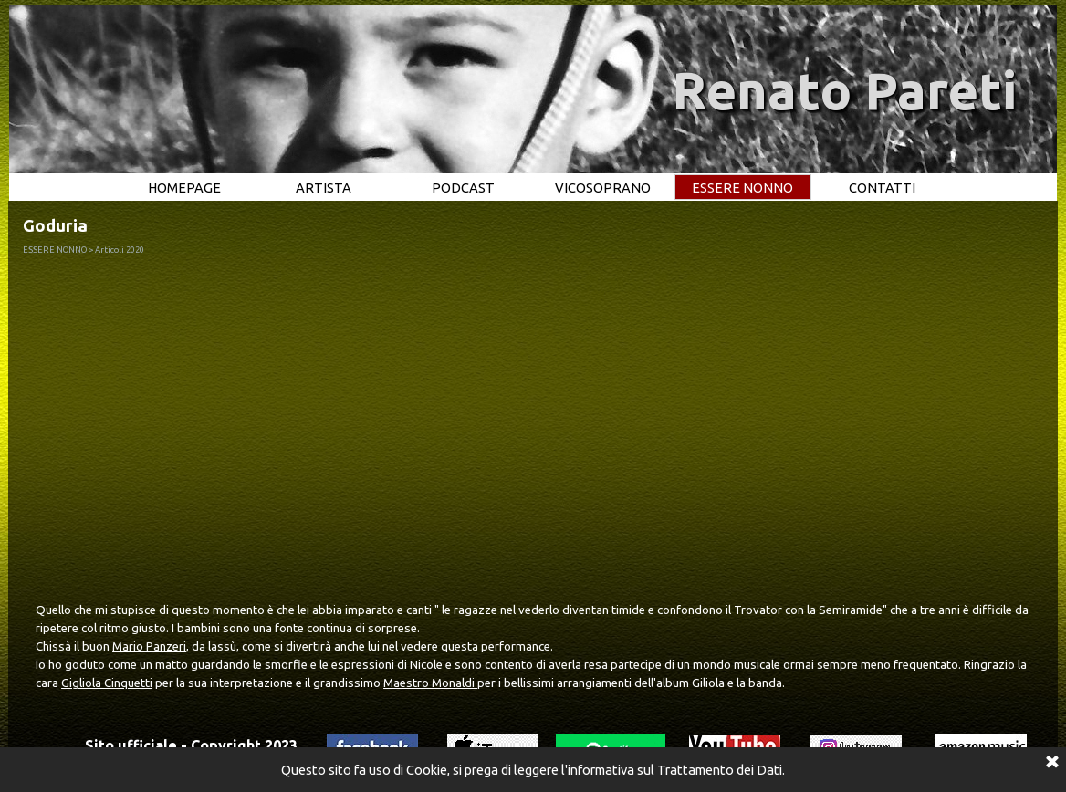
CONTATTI (882, 187)
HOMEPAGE (184, 187)
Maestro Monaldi (430, 683)
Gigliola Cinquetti (106, 683)
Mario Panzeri (149, 646)
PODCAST (463, 187)
